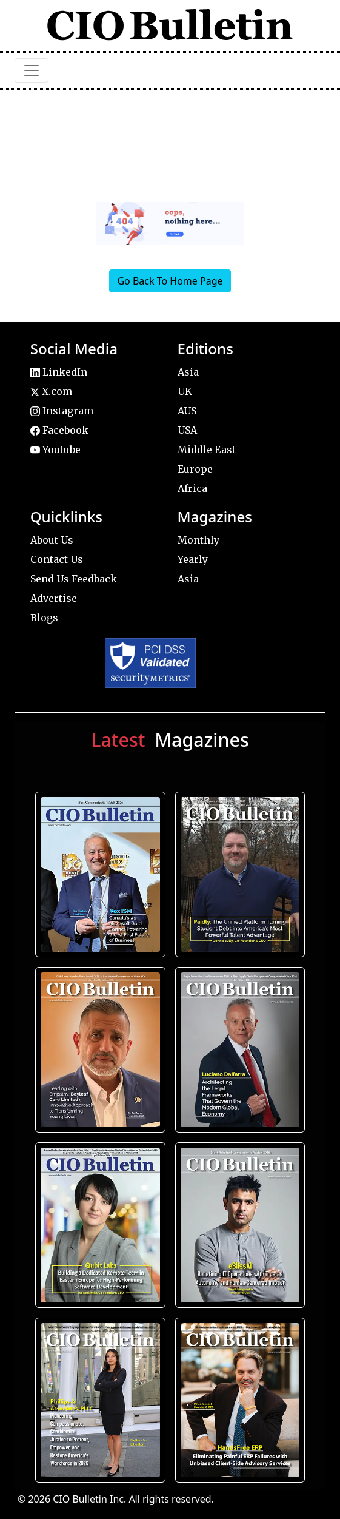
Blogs (44, 617)
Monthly (198, 540)
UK (185, 391)
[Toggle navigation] (31, 70)
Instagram (61, 411)
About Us (51, 540)
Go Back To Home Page (169, 281)
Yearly (193, 559)
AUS (187, 411)
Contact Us (56, 559)
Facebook (59, 430)
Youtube (55, 449)
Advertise (53, 598)
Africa (192, 488)
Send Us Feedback (73, 579)
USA (187, 430)
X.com (51, 391)
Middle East (207, 449)
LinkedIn (58, 372)
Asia (188, 372)
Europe (195, 469)
